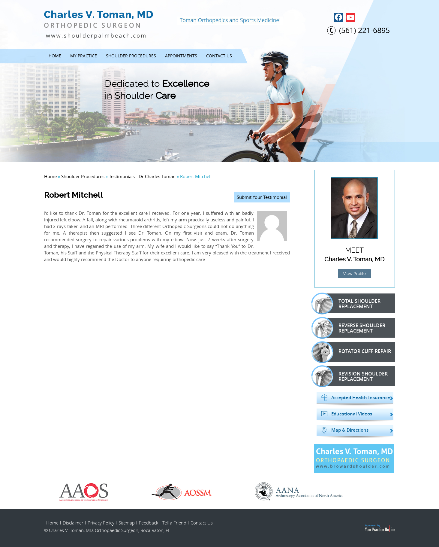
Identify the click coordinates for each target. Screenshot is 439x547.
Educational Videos (351, 414)
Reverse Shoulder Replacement (351, 328)
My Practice (83, 56)
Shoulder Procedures (131, 56)
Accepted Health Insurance (360, 397)
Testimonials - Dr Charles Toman (142, 176)
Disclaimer (73, 522)
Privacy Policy (101, 522)
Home (55, 56)
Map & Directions (349, 430)
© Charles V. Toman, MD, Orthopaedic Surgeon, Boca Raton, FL (107, 530)
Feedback (148, 522)
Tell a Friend (174, 522)
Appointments (181, 56)
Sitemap (127, 522)
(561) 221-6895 (364, 30)
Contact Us (219, 56)
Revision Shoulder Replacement (353, 376)
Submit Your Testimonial (262, 197)
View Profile (354, 273)
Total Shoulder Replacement (349, 303)
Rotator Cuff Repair (354, 352)
